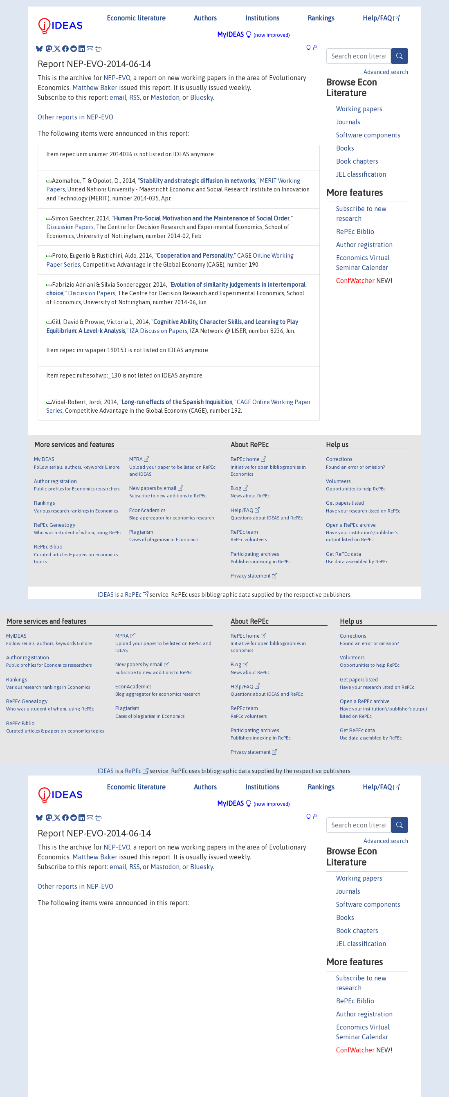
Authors (205, 18)
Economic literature (136, 18)
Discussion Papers (70, 227)
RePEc (136, 594)
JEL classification (361, 174)
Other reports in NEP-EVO (75, 117)
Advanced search (386, 72)
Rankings (321, 18)
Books (345, 148)
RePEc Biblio (355, 231)
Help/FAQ (381, 18)
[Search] (399, 56)
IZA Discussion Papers (158, 331)
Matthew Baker (94, 87)
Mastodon (165, 97)
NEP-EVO (116, 77)
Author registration (364, 244)
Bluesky (201, 97)
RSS (134, 97)
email (118, 97)
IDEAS (105, 594)
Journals (348, 122)
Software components (368, 135)
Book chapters (357, 161)
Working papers (359, 108)
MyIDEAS (253, 34)
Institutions (262, 18)
